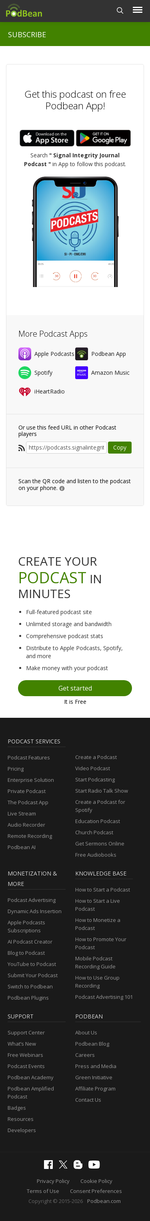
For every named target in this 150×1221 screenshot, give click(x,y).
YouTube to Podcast (32, 964)
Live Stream (22, 813)
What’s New (22, 1043)
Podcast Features (29, 757)
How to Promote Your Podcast (100, 943)
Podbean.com (104, 1201)
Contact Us (88, 1099)
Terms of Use (43, 1191)
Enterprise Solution (31, 779)
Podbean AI (22, 847)
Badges (17, 1107)
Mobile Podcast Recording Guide (95, 962)
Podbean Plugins (28, 997)
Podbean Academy (31, 1077)
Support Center (26, 1032)
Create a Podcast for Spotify (100, 805)
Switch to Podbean (30, 986)
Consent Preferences (96, 1191)
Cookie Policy (96, 1181)
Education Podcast (97, 821)
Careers (85, 1054)
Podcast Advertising (32, 900)
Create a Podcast (96, 757)
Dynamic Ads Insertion (35, 911)
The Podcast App (28, 802)
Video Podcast (92, 768)
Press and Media (95, 1066)
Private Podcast (27, 791)
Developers (22, 1130)
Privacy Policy (53, 1181)
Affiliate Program (95, 1088)
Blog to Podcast (26, 952)
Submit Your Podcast (33, 975)
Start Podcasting (95, 779)
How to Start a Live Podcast (97, 904)
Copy (119, 447)
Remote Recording (30, 835)
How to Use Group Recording (97, 981)
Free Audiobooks (95, 854)
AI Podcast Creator (30, 941)
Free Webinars (25, 1054)
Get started (75, 688)
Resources (21, 1119)
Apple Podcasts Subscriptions (26, 926)
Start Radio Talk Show (101, 790)
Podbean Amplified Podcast (31, 1092)
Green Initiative (93, 1077)
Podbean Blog (92, 1043)
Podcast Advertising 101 (104, 996)
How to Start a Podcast (102, 889)
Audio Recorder (26, 824)
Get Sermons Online (99, 843)
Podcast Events (26, 1066)
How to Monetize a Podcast (97, 924)
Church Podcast (94, 832)
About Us (86, 1032)
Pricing (16, 768)
